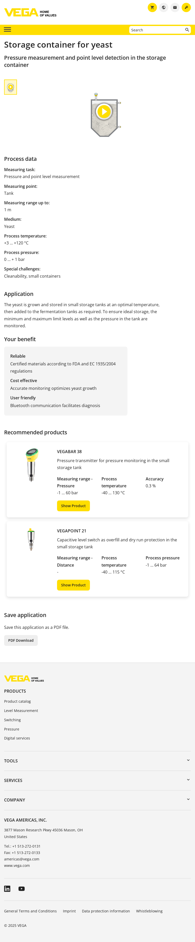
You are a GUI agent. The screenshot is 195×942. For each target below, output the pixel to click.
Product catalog (17, 701)
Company (14, 800)
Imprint (69, 911)
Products (15, 691)
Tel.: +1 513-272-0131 (22, 846)
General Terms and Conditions (30, 911)
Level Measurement (21, 710)
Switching (12, 719)
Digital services (17, 738)
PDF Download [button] (21, 640)
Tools (11, 761)
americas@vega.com (21, 859)
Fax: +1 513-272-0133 (22, 852)
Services (13, 780)
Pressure (11, 729)
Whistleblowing (149, 911)
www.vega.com (17, 865)
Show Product (73, 505)
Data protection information (106, 911)
